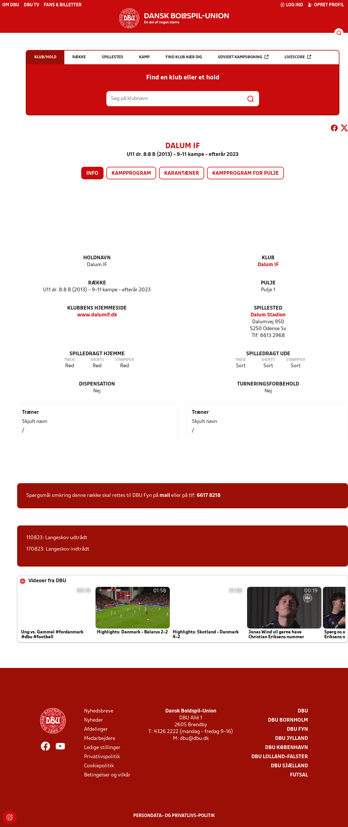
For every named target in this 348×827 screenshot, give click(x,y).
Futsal (299, 775)
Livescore (298, 57)
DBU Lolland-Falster (279, 756)
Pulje (268, 283)
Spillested (268, 308)
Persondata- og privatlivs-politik (174, 816)
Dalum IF (268, 264)
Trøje (69, 360)
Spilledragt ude (268, 354)
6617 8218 (208, 495)
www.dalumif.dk (97, 315)
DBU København (286, 747)
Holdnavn (97, 258)
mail (165, 495)
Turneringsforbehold (268, 384)
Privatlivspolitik (102, 756)
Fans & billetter (62, 5)
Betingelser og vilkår (107, 775)
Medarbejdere (99, 738)
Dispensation (97, 384)
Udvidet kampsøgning (243, 57)
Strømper (124, 360)
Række (97, 283)
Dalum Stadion (268, 315)
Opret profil (326, 4)
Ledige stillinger (102, 747)
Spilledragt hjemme (97, 354)
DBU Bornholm (288, 720)
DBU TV (31, 5)
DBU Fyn (297, 729)
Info (92, 173)
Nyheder (93, 720)
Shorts (97, 360)
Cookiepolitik (99, 766)
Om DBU (10, 5)
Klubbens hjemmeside (97, 308)
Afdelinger (96, 729)
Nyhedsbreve (98, 711)
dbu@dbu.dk (194, 738)
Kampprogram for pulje (245, 173)
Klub (268, 258)
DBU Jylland (291, 738)
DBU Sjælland (289, 766)
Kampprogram (131, 173)
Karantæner (181, 173)
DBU (303, 711)
